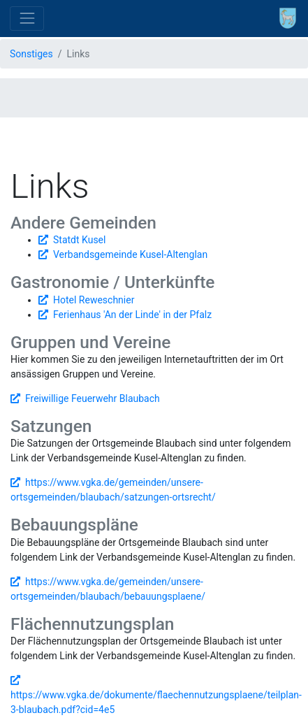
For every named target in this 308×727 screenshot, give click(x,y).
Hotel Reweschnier (93, 299)
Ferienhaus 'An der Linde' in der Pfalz (132, 314)
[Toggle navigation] (27, 18)
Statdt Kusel (79, 239)
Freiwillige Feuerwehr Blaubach (92, 398)
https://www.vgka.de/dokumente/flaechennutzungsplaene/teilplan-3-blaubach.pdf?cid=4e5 (156, 702)
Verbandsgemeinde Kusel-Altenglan (130, 254)
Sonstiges (31, 53)
